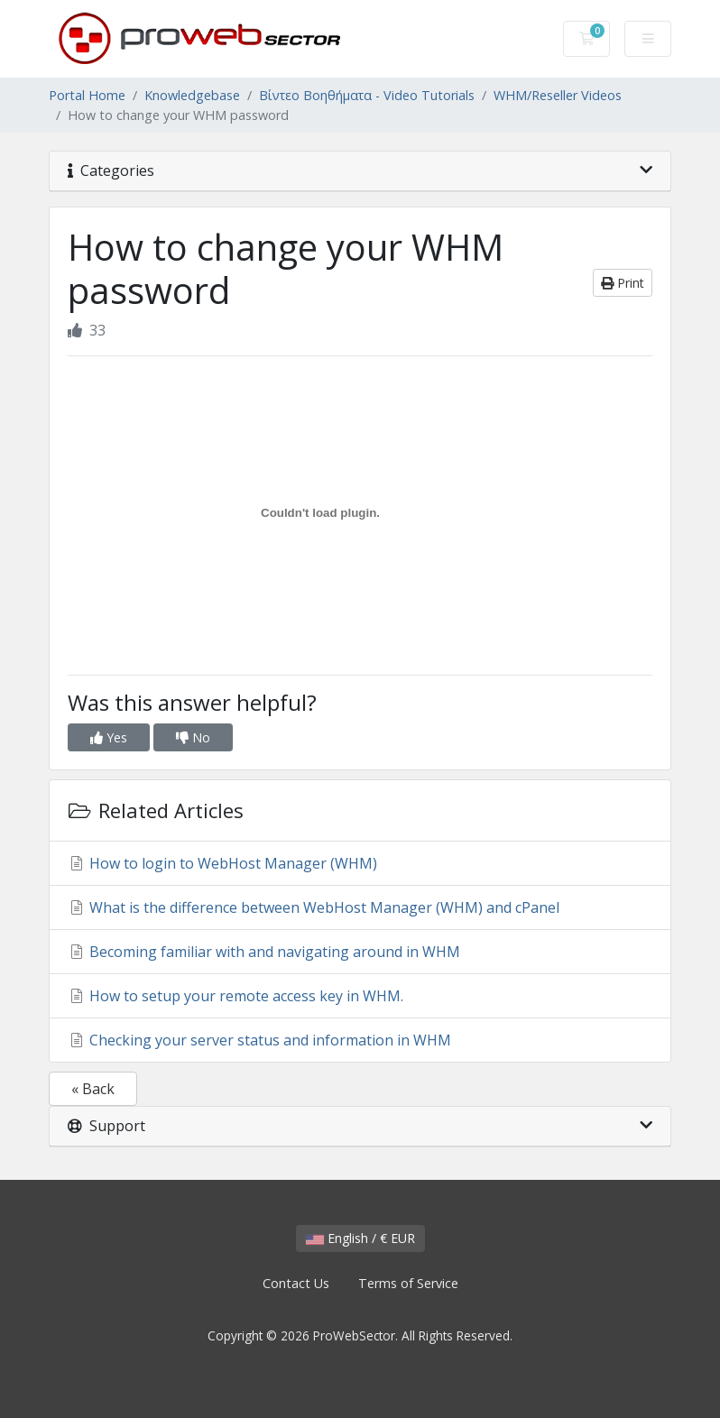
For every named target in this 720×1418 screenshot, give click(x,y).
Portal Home (87, 95)
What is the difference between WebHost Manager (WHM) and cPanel (313, 907)
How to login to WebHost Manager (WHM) (222, 863)
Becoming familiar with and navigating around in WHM (264, 952)
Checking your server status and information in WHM (259, 1040)
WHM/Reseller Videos (558, 95)
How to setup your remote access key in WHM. (235, 996)
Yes (108, 737)
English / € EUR (360, 1238)
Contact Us (296, 1283)
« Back (93, 1089)
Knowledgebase (192, 95)
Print (622, 282)
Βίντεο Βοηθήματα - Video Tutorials (367, 95)
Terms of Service (408, 1283)
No (193, 737)
